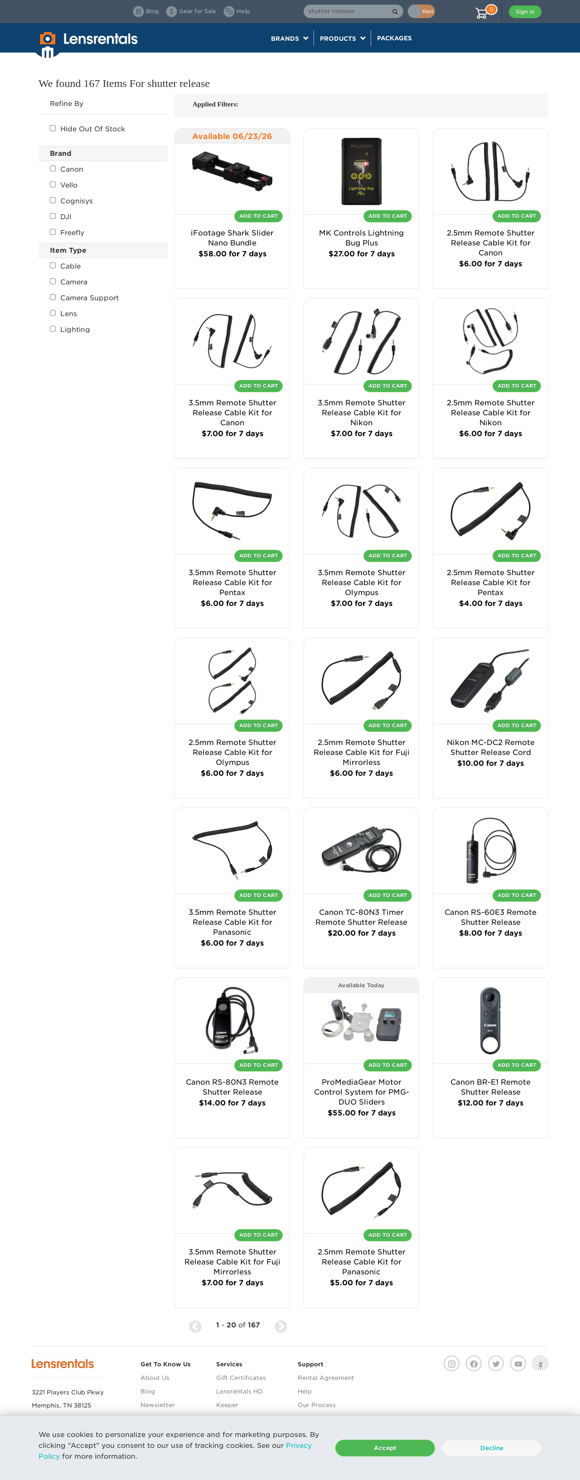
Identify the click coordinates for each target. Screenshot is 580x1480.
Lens (63, 314)
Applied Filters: (215, 104)
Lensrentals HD (239, 1391)
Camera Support (84, 298)
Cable (65, 266)
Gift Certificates (241, 1377)
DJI (61, 217)
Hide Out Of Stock (87, 129)
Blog (147, 1391)
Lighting (70, 330)
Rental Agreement (326, 1377)
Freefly (67, 233)
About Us (154, 1377)
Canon (66, 169)
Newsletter (157, 1405)
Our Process (317, 1405)
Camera (68, 282)
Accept (385, 1448)
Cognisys (71, 201)
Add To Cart (258, 216)
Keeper (227, 1405)
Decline (491, 1448)
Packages (394, 38)
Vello (63, 185)
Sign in (525, 11)
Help (305, 1391)
